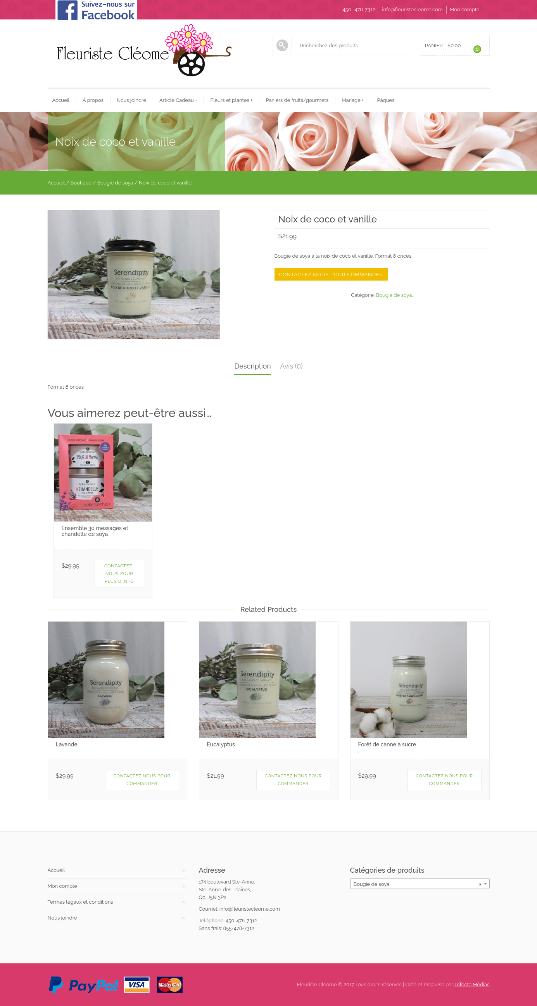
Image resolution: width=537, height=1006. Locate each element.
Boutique (81, 183)
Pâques (386, 100)
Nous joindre (131, 100)
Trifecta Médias (472, 984)
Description (252, 366)
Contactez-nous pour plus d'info (119, 573)
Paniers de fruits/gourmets (297, 100)
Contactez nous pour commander (331, 274)
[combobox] (420, 883)
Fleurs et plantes (231, 100)
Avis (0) (291, 366)
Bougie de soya (115, 183)
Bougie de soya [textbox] (418, 884)
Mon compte (464, 9)
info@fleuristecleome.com (412, 9)
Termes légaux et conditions (80, 902)
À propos (93, 100)
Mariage (353, 100)
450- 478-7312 (358, 9)
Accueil (61, 100)
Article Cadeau (178, 100)
